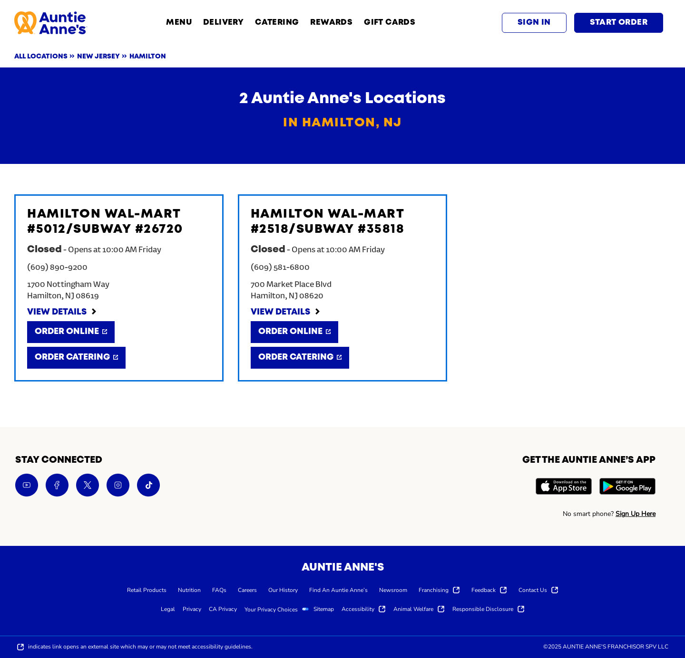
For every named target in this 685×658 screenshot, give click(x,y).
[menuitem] (146, 589)
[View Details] (62, 312)
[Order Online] (71, 332)
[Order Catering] (76, 358)
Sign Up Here (636, 513)
